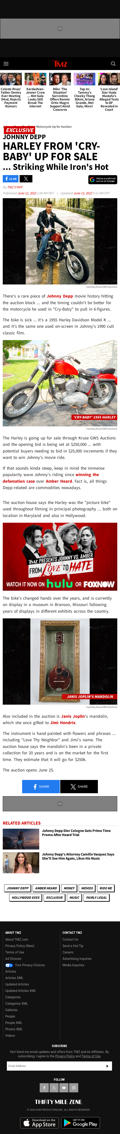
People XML (13, 1023)
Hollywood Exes (25, 897)
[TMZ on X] (54, 1087)
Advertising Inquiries (77, 959)
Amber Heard (46, 888)
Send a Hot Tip (73, 946)
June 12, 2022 (27, 193)
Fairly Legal (96, 897)
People (10, 1016)
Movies (87, 888)
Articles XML (14, 978)
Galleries (11, 1010)
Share (40, 787)
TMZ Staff (14, 187)
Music (74, 897)
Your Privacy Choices (25, 965)
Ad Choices (13, 959)
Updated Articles (17, 984)
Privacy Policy (65, 1056)
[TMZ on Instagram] (73, 1087)
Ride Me (105, 888)
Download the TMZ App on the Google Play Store (80, 1123)
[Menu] (6, 63)
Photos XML (14, 1029)
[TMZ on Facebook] (44, 1087)
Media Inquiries (73, 965)
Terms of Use (14, 952)
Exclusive (54, 897)
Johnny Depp (17, 888)
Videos (10, 1035)
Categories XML (16, 1003)
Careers (68, 952)
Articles (10, 971)
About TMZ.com (16, 939)
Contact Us (70, 939)
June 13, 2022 (83, 193)
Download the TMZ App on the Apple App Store (39, 1123)
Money (69, 888)
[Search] (113, 63)
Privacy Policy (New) (19, 946)
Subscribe (107, 1066)
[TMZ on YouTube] (63, 1087)
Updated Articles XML (20, 991)
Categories (13, 997)
